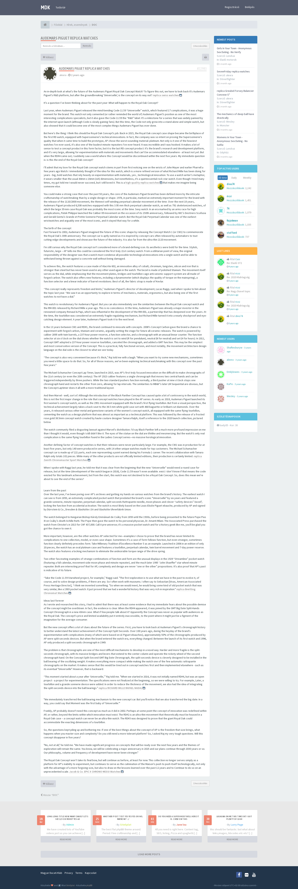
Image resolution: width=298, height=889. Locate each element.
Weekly (247, 177)
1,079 (248, 212)
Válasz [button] (48, 57)
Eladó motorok (228, 59)
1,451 (248, 200)
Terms (78, 873)
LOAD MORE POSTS (149, 854)
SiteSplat (125, 824)
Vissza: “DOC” (50, 795)
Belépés (249, 7)
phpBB (89, 885)
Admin (70, 824)
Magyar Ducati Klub (51, 873)
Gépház (224, 152)
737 (247, 236)
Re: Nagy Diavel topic (238, 291)
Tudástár (61, 7)
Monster (224, 125)
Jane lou (181, 824)
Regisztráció (232, 7)
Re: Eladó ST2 (234, 263)
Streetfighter (227, 79)
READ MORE (65, 839)
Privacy (69, 873)
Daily (234, 177)
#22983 (202, 68)
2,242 (248, 188)
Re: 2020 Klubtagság (238, 277)
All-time (222, 177)
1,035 (248, 224)
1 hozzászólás (200, 45)
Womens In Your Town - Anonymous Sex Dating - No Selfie (232, 140)
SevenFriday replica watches (233, 71)
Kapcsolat (90, 873)
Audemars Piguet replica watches (69, 38)
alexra (62, 75)
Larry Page (237, 824)
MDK (45, 7)
